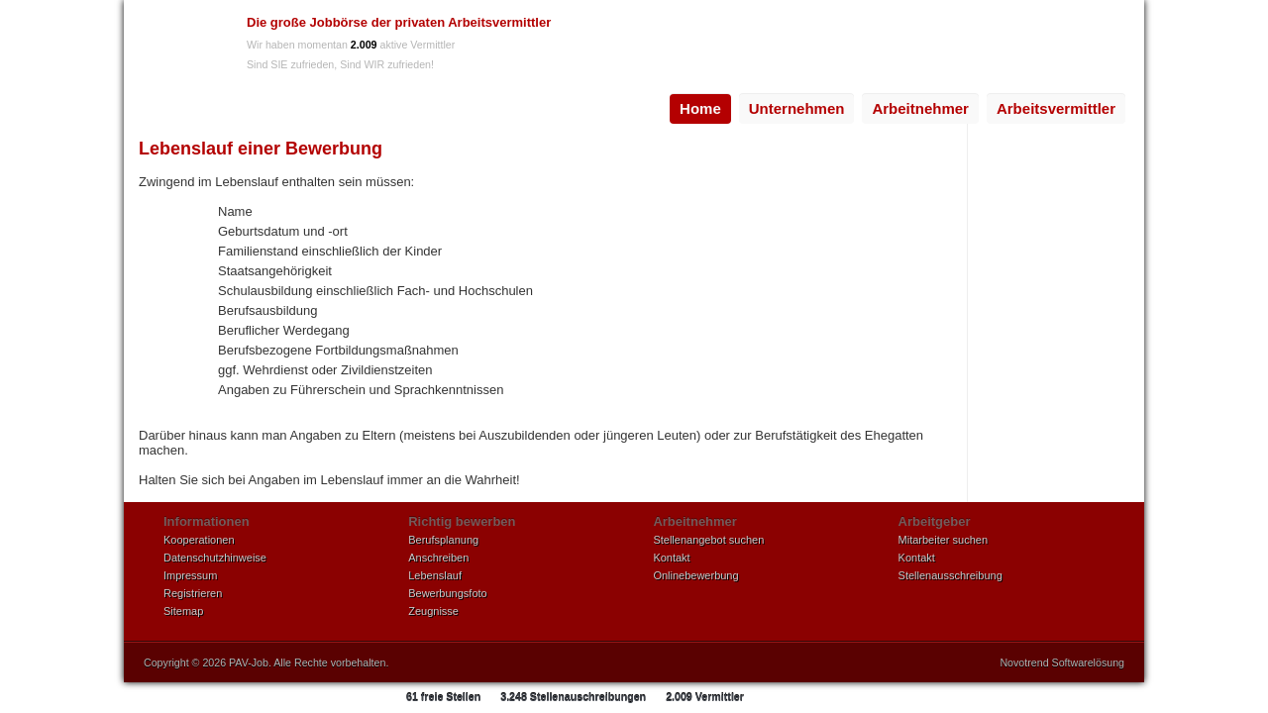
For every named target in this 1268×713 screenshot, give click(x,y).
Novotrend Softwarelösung (1062, 662)
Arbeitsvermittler (1056, 108)
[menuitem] (700, 109)
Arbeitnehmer (920, 108)
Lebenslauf (435, 575)
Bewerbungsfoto (447, 593)
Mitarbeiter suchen (943, 540)
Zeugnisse (433, 611)
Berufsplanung (443, 540)
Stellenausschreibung (950, 575)
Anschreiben (438, 557)
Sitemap (183, 611)
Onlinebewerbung (695, 575)
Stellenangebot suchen (708, 540)
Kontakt (671, 557)
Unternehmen (797, 108)
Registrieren (192, 593)
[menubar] (897, 109)
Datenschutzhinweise (214, 557)
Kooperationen (199, 540)
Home (700, 108)
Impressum (190, 575)
